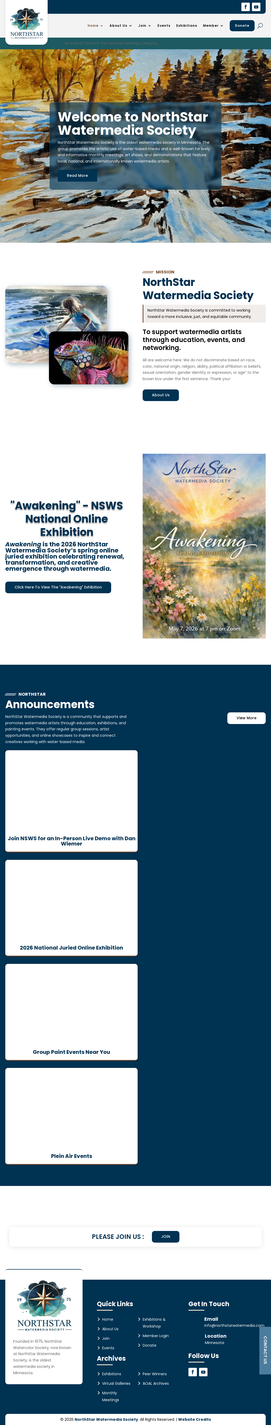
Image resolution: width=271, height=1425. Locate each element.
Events (163, 25)
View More (246, 718)
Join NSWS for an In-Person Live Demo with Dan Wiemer (72, 841)
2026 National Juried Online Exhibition (71, 947)
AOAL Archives (156, 1383)
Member (211, 25)
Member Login (156, 1335)
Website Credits (194, 1419)
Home (93, 25)
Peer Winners (155, 1373)
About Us (118, 25)
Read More (77, 175)
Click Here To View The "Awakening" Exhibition (58, 587)
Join (142, 25)
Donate (242, 25)
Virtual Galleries (116, 1383)
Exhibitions (186, 25)
